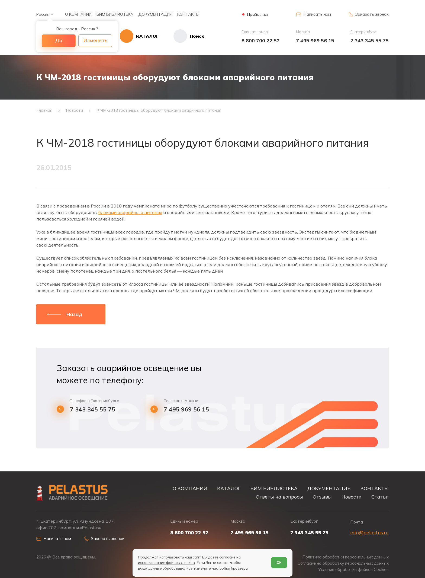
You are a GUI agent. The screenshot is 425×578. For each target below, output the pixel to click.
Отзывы (322, 497)
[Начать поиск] (181, 36)
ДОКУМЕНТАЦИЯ (155, 14)
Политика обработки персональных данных (345, 557)
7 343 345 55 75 (369, 40)
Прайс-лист (258, 14)
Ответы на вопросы (279, 497)
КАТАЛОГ (229, 488)
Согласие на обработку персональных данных (343, 563)
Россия (42, 14)
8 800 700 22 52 (261, 40)
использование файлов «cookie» (166, 562)
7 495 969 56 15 (315, 40)
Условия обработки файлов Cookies (353, 569)
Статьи (380, 497)
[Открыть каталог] (139, 36)
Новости (352, 497)
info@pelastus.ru (369, 532)
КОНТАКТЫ (188, 14)
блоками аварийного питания (130, 212)
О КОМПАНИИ (78, 14)
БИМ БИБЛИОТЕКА (114, 14)
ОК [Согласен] (279, 562)
